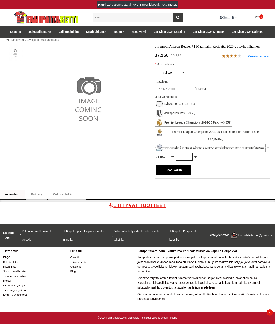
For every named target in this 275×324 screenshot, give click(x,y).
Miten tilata (9, 266)
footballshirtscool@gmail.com (255, 235)
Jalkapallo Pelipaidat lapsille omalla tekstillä (136, 235)
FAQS (6, 257)
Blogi (73, 271)
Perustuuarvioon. (259, 56)
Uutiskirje (75, 266)
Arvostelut (12, 194)
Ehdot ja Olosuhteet (15, 294)
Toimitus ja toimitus (14, 276)
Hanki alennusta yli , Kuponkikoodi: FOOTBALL (137, 4)
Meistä (7, 280)
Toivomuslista (78, 262)
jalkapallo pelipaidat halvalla (209, 257)
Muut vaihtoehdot (166, 96)
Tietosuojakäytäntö (14, 290)
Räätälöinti (161, 81)
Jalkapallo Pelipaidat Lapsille (182, 235)
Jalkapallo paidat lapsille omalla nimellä (83, 235)
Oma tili (227, 17)
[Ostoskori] (258, 17)
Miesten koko (168, 64)
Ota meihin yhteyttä (14, 285)
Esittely (36, 194)
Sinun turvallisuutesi (15, 271)
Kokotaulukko (67, 194)
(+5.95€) (200, 88)
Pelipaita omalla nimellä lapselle (37, 235)
